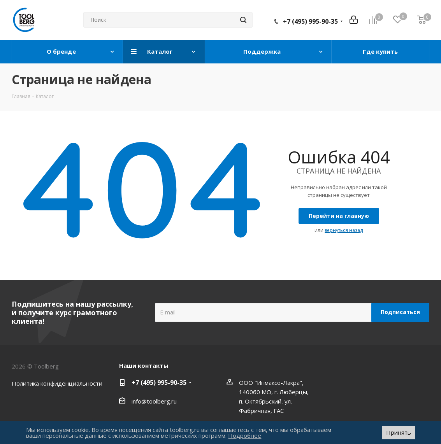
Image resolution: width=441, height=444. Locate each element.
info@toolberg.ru (154, 401)
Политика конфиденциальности (57, 383)
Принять (398, 432)
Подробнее (244, 435)
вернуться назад (344, 230)
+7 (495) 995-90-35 (310, 21)
